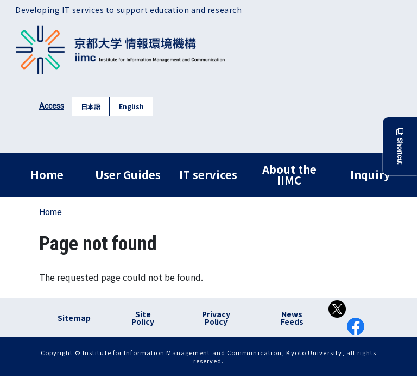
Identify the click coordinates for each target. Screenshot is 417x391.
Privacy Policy (216, 317)
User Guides (128, 174)
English (131, 106)
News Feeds (292, 317)
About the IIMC (289, 174)
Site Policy (142, 317)
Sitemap (74, 317)
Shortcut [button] (400, 146)
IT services (208, 174)
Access (51, 106)
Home (47, 174)
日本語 (90, 106)
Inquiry (370, 174)
